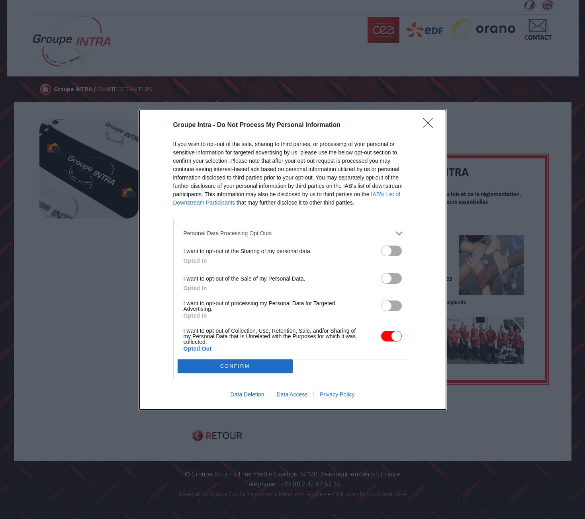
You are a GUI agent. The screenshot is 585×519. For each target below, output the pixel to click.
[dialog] (292, 260)
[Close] (430, 125)
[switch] (391, 251)
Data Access (291, 394)
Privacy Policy (337, 394)
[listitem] (293, 233)
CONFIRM (235, 366)
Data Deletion (247, 394)
